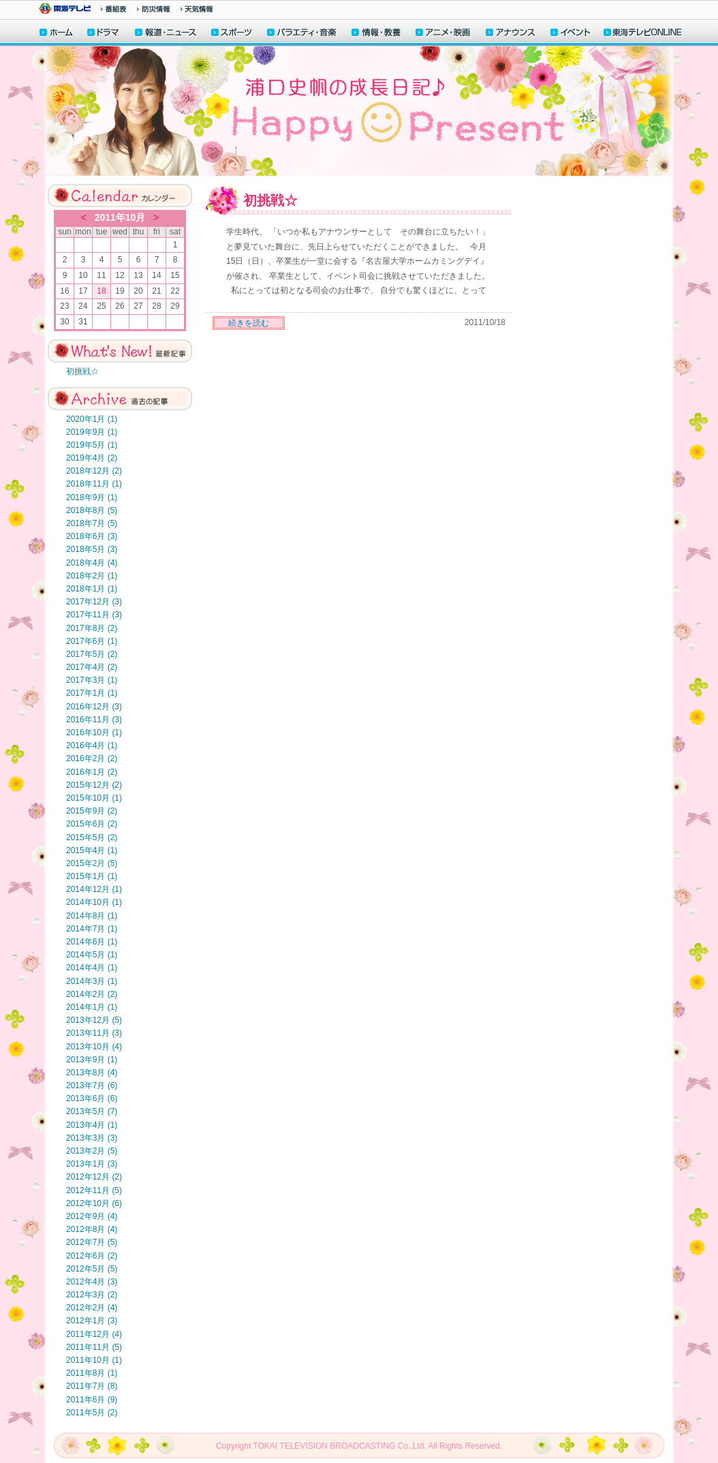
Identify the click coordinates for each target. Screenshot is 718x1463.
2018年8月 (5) (91, 510)
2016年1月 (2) (91, 772)
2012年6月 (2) (91, 1256)
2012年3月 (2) (91, 1294)
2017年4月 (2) (91, 667)
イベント (571, 34)
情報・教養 (377, 34)
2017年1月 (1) (91, 693)
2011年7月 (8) (91, 1386)
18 (101, 291)
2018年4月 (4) (91, 563)
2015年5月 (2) (91, 837)
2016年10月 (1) (94, 732)
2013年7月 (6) (91, 1085)
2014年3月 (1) (91, 981)
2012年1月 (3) (91, 1320)
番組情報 (114, 8)
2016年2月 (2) (91, 758)
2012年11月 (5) (94, 1190)
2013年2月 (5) (91, 1151)
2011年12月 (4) (94, 1334)
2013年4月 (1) (91, 1125)
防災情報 (153, 8)
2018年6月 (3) (91, 536)
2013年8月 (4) (91, 1072)
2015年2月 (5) (91, 863)
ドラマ (104, 34)
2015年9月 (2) (91, 811)
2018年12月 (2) (94, 471)
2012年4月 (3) (91, 1282)
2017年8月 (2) (91, 628)
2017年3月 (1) (91, 680)
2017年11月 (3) (94, 614)
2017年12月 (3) (94, 601)
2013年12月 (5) (94, 1020)
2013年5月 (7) (91, 1111)
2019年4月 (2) (91, 458)
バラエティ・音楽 (302, 34)
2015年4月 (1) (91, 850)
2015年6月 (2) (91, 824)
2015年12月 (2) (94, 785)
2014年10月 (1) (94, 902)
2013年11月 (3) (94, 1033)
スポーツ (232, 34)
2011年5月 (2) (91, 1412)
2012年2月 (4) (91, 1307)
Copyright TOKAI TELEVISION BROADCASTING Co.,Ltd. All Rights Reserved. (359, 1446)
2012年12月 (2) (94, 1177)
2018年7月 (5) (91, 523)
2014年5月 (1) (91, 954)
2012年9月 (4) (91, 1216)
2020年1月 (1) (91, 419)
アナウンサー (511, 34)
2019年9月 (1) (91, 432)
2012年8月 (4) (91, 1229)
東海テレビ (65, 8)
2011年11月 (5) (94, 1347)
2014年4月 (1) (91, 967)
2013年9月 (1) (91, 1059)
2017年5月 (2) (91, 654)
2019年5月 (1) (91, 445)
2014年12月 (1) (94, 889)
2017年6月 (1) (91, 641)
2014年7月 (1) (91, 929)
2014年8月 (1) (91, 916)
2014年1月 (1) (91, 1007)
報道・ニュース (165, 34)
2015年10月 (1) (94, 798)
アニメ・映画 (443, 34)
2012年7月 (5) (91, 1242)
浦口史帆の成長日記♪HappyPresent (359, 111)
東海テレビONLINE (642, 34)
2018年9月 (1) (91, 497)
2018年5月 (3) (91, 549)
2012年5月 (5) (91, 1269)
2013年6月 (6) (91, 1098)
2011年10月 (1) (94, 1360)
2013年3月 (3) (91, 1138)
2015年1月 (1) (91, 876)
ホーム (56, 34)
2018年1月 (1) (91, 589)
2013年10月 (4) (94, 1046)
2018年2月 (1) (91, 576)
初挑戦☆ (82, 371)
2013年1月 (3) (91, 1164)
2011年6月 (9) (91, 1399)
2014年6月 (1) (91, 941)
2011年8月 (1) (91, 1373)
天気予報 (197, 8)
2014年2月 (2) (91, 994)
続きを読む (248, 323)
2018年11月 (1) (94, 484)
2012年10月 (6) (94, 1203)
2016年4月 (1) (91, 745)
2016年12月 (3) (94, 706)
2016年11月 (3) (94, 719)
